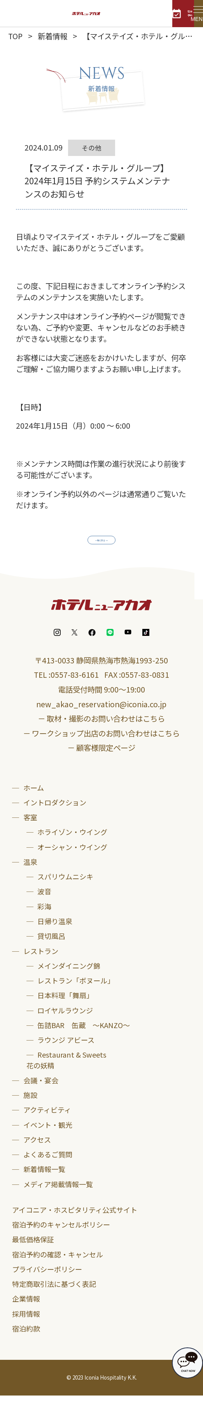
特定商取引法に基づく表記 (54, 1313)
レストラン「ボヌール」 (75, 1009)
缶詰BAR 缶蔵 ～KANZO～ (83, 1054)
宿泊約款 (26, 1357)
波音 (44, 921)
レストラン (40, 980)
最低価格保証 (33, 1269)
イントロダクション (54, 831)
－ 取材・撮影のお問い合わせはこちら (101, 747)
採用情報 (26, 1343)
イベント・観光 (47, 1154)
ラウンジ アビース (65, 1069)
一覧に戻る (97, 544)
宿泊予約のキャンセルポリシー (61, 1253)
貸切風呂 (51, 965)
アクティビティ (47, 1139)
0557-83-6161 (75, 704)
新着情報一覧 (44, 1198)
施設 (30, 1124)
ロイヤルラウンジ (65, 1039)
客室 (30, 846)
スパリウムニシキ (65, 906)
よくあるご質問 (47, 1184)
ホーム (33, 817)
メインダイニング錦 (68, 995)
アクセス (37, 1169)
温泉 (30, 891)
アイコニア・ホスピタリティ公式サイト (74, 1239)
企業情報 (26, 1328)
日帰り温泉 (54, 950)
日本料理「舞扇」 (65, 1025)
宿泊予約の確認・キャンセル (57, 1283)
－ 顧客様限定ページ (101, 777)
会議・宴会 (40, 1109)
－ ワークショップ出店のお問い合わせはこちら (101, 762)
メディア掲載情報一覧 (58, 1213)
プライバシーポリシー (47, 1298)
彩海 (44, 935)
